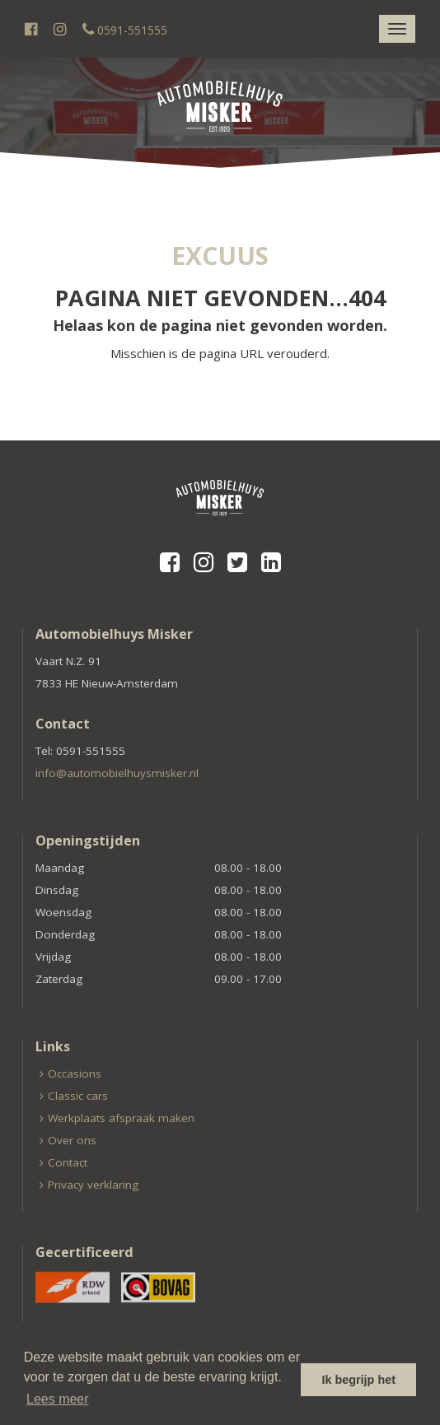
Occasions (74, 1073)
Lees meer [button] (57, 1399)
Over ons (72, 1140)
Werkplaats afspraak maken (121, 1118)
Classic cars (78, 1095)
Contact (67, 1162)
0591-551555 (124, 30)
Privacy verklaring (93, 1184)
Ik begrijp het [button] (358, 1379)
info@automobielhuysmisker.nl (117, 773)
